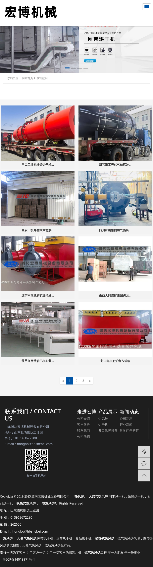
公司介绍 (83, 418)
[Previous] (63, 381)
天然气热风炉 (26, 538)
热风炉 (103, 418)
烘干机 (103, 424)
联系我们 (83, 430)
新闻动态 (129, 411)
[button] (67, 68)
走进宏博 (86, 411)
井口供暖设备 (108, 430)
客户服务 (83, 424)
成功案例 (42, 78)
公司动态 (83, 436)
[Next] (90, 381)
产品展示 (108, 411)
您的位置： (14, 78)
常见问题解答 (129, 430)
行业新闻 (126, 424)
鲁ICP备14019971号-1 (19, 559)
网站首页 (27, 78)
